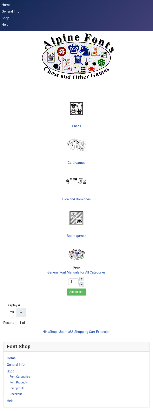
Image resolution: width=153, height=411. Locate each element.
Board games (76, 236)
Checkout (16, 394)
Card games (76, 163)
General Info (10, 11)
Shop (5, 18)
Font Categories (20, 376)
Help (5, 25)
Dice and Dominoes (76, 199)
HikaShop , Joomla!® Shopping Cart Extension (77, 332)
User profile (17, 388)
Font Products (19, 382)
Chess (76, 126)
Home (6, 5)
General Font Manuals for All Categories (76, 272)
